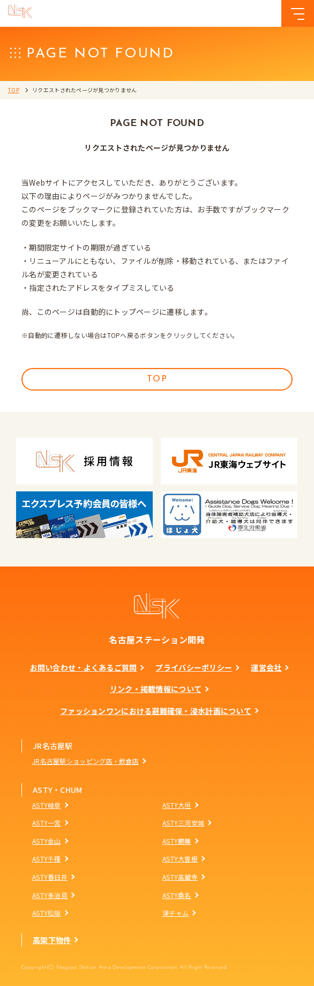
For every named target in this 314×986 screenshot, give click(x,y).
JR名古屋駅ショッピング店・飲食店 (85, 761)
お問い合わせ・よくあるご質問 (83, 667)
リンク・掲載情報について (155, 688)
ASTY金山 (46, 840)
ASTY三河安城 (183, 822)
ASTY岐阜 (46, 805)
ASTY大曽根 (180, 858)
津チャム (175, 912)
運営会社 (266, 667)
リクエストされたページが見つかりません (84, 90)
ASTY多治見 (50, 895)
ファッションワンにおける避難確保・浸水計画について (155, 710)
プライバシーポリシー (193, 667)
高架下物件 (52, 940)
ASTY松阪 (46, 912)
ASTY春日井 (50, 876)
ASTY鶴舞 (176, 840)
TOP (13, 90)
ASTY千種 (46, 858)
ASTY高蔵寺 (180, 876)
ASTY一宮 (46, 822)
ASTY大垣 (176, 805)
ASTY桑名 (176, 895)
